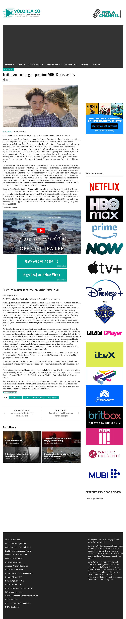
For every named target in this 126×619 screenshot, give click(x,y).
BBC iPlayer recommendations (18, 547)
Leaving (84, 64)
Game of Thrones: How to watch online (21, 596)
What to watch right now (15, 543)
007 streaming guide (13, 592)
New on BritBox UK (13, 585)
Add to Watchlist (10, 393)
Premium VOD (53, 398)
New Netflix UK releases (15, 570)
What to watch (34, 65)
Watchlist (97, 64)
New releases (52, 65)
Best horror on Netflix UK (16, 555)
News (20, 65)
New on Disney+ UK (13, 577)
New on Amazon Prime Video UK (19, 573)
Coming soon (69, 65)
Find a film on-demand (14, 558)
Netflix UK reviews (13, 562)
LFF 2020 (27, 398)
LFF (20, 398)
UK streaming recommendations (19, 588)
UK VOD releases (12, 607)
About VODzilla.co (12, 540)
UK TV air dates (11, 600)
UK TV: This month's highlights (18, 603)
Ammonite (13, 398)
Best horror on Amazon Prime (18, 551)
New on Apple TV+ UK (14, 581)
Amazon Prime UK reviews (16, 566)
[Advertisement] (63, 42)
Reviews (8, 65)
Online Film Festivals (39, 398)
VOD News (8, 69)
